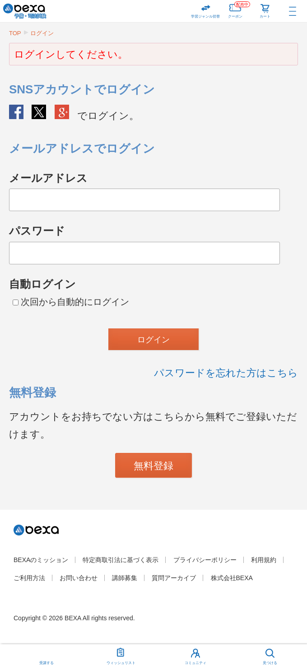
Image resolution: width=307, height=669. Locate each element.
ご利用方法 (29, 577)
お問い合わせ (79, 577)
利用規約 (263, 559)
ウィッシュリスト (121, 654)
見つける (270, 663)
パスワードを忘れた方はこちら (226, 372)
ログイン (42, 33)
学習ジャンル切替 (205, 16)
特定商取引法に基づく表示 (120, 559)
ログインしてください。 (71, 54)
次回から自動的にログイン (71, 302)
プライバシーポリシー (205, 559)
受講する (46, 663)
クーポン (239, 9)
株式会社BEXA (232, 577)
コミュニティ (195, 663)
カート (265, 16)
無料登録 (153, 465)
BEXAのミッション (41, 559)
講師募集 (124, 577)
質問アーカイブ (174, 577)
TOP (15, 33)
